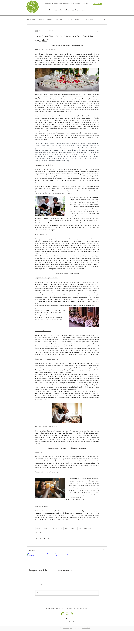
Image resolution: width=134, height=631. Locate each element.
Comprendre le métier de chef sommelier (38, 571)
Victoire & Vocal (86, 628)
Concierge (41, 19)
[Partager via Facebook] (36, 538)
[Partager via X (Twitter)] (40, 538)
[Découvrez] (97, 4)
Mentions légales (67, 628)
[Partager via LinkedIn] (44, 538)
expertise (38, 528)
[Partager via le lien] (49, 538)
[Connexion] (97, 10)
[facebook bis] (71, 614)
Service (46, 528)
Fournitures (68, 19)
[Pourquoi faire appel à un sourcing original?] (67, 560)
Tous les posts (31, 19)
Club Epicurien (89, 19)
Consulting (50, 19)
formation (73, 528)
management (87, 528)
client (61, 528)
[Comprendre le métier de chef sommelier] (39, 560)
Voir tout (105, 550)
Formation (59, 19)
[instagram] (62, 614)
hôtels (67, 528)
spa (80, 528)
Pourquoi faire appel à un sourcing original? (64, 571)
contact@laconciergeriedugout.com (77, 608)
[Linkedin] (67, 614)
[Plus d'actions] (98, 31)
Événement (78, 19)
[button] (105, 19)
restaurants (54, 528)
